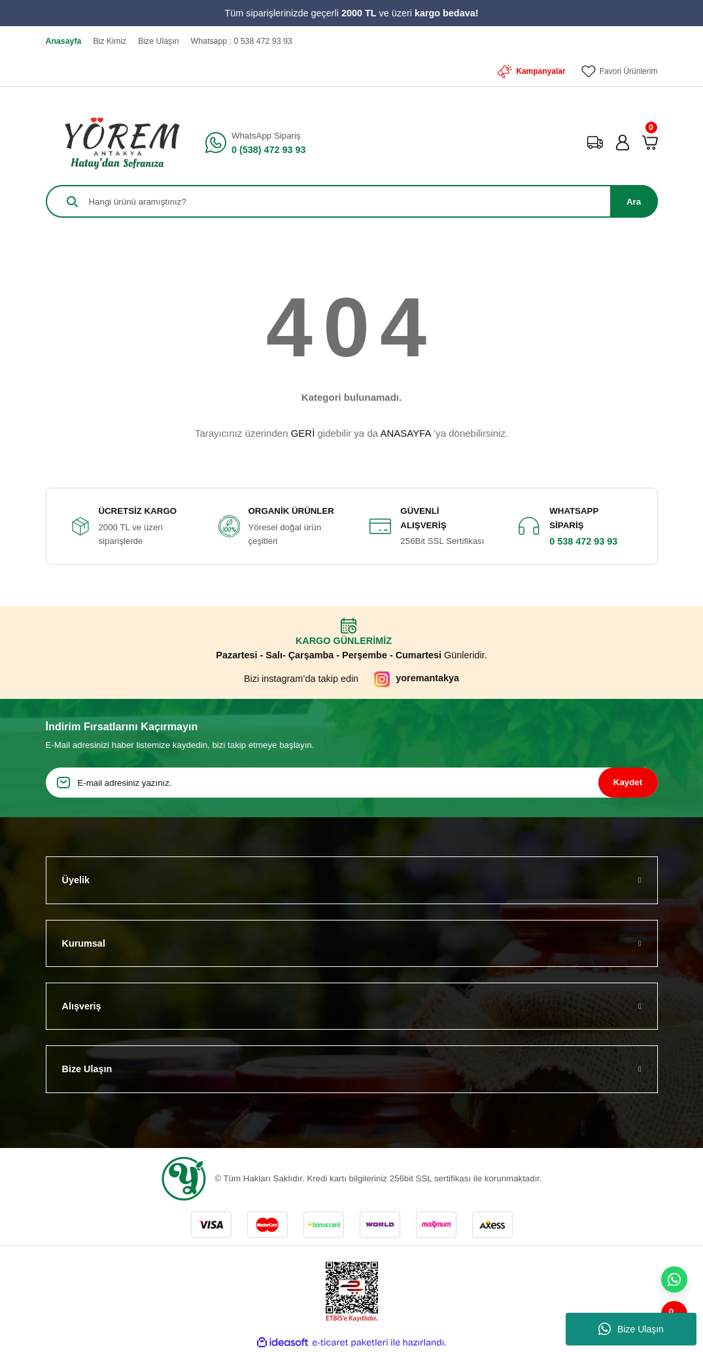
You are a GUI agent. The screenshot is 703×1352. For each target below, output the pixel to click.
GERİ (303, 433)
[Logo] (118, 142)
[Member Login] (622, 142)
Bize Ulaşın (631, 1329)
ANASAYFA (405, 433)
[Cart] (650, 142)
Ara (633, 202)
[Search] (352, 201)
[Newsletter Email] (352, 783)
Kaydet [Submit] (627, 782)
